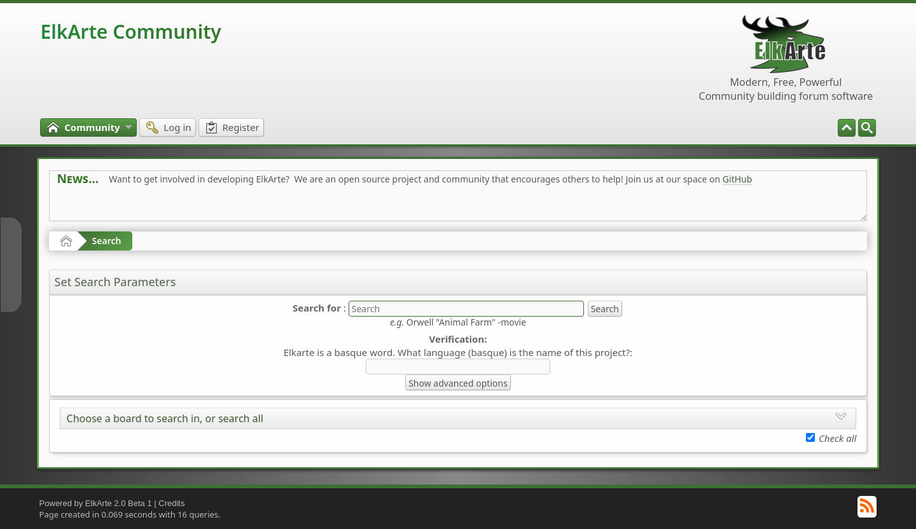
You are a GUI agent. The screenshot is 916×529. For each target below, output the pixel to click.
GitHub (738, 179)
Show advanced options (458, 383)
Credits (171, 503)
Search (106, 241)
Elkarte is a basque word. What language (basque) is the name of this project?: (458, 352)
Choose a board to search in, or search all (165, 418)
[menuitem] (867, 128)
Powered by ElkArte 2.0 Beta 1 (95, 503)
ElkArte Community (131, 31)
